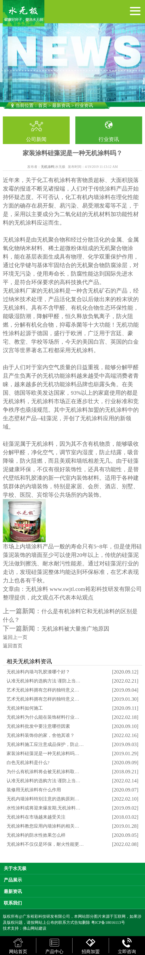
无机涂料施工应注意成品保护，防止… (45, 744)
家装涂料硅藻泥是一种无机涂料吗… (43, 753)
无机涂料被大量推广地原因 (75, 629)
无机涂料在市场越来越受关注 (36, 817)
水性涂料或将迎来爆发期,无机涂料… (43, 807)
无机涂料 (47, 167)
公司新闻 (36, 139)
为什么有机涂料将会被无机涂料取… (43, 771)
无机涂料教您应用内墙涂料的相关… (43, 826)
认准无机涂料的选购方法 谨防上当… (43, 680)
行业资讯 (109, 139)
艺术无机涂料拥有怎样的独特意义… (43, 690)
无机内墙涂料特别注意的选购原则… (43, 798)
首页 (42, 105)
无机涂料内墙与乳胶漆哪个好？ (38, 671)
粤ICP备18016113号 (108, 922)
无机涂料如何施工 (25, 708)
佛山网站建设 (34, 928)
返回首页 (12, 646)
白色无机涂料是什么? (28, 762)
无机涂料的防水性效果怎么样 (36, 835)
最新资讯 (61, 105)
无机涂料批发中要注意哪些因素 (38, 726)
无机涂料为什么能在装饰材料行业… (43, 717)
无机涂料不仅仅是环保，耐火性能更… (45, 844)
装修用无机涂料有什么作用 (34, 789)
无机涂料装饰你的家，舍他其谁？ (41, 735)
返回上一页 (15, 637)
